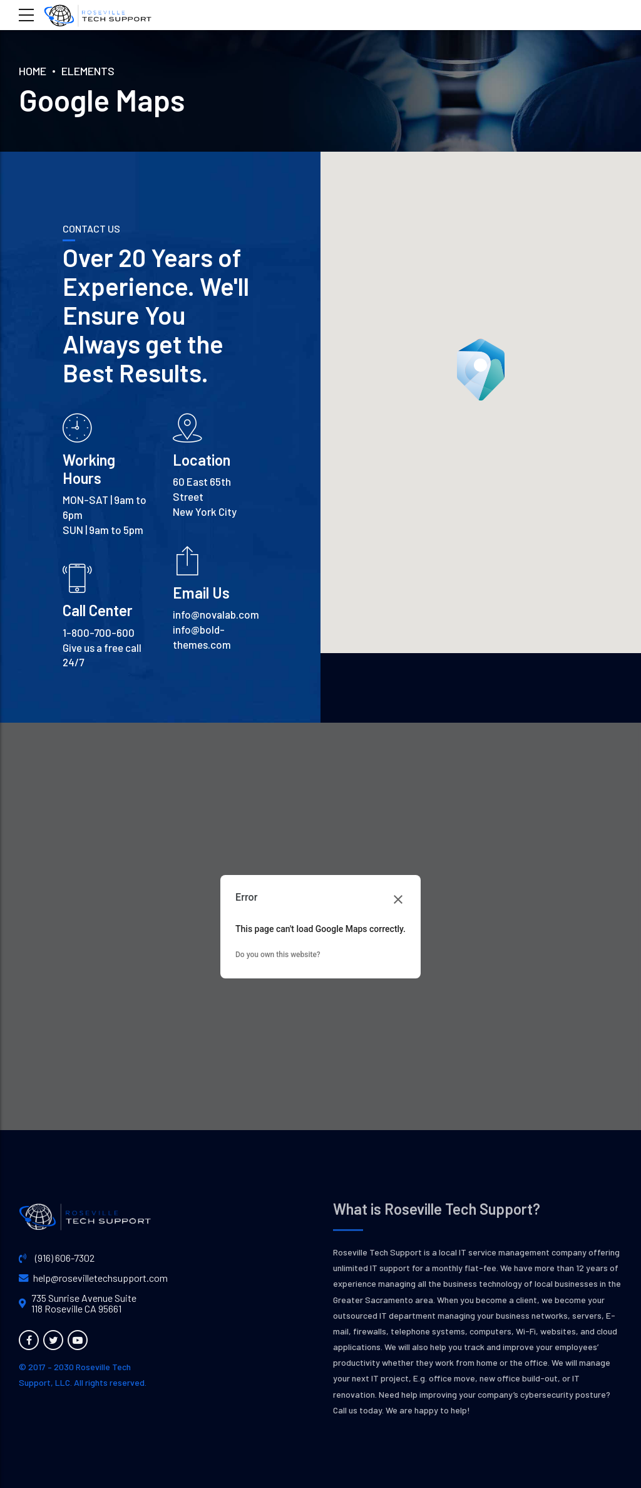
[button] (481, 370)
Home (32, 71)
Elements (88, 71)
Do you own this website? (277, 954)
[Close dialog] (398, 899)
